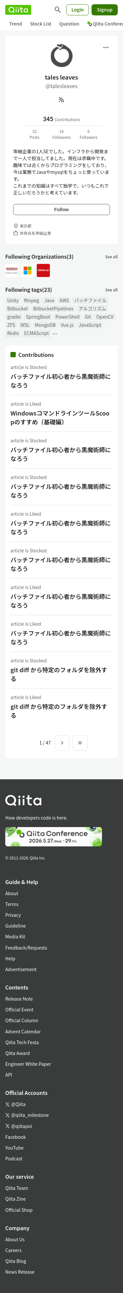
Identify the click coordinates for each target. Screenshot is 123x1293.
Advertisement (21, 969)
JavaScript (90, 325)
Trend (15, 23)
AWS (64, 300)
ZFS (11, 325)
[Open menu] (106, 47)
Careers (13, 1250)
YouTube (14, 1147)
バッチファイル (90, 300)
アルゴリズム (92, 308)
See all (111, 256)
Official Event (19, 1009)
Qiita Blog (15, 1261)
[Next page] (62, 742)
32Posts (34, 134)
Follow (61, 209)
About (11, 893)
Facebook (15, 1137)
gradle (14, 316)
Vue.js (67, 325)
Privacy (13, 915)
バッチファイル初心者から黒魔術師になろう (60, 380)
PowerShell (67, 316)
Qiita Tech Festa (22, 1042)
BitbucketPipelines (53, 308)
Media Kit (15, 936)
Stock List (40, 23)
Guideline (15, 925)
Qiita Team (16, 1188)
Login (78, 9)
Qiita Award (17, 1053)
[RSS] (61, 99)
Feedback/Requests (26, 947)
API (8, 1074)
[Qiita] (18, 10)
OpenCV (104, 316)
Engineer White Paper (28, 1064)
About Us (15, 1239)
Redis (13, 333)
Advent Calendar (23, 1031)
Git (88, 316)
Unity (13, 300)
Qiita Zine (15, 1198)
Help (10, 958)
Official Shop (18, 1210)
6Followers (88, 134)
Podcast (13, 1158)
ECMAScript (36, 333)
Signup (105, 9)
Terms (11, 904)
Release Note (19, 998)
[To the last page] (80, 742)
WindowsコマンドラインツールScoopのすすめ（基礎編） (60, 417)
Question (69, 23)
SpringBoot (38, 316)
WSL (25, 325)
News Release (19, 1271)
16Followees (61, 134)
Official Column (21, 1020)
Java (49, 300)
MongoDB (45, 325)
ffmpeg (31, 300)
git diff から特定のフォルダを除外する (58, 674)
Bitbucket (17, 308)
